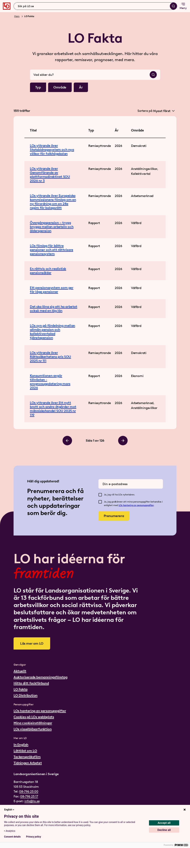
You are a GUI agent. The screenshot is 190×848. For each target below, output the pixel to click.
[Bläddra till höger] (123, 440)
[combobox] (95, 6)
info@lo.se (31, 801)
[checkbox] (100, 494)
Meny (183, 6)
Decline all (164, 830)
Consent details (12, 836)
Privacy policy (33, 836)
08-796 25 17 (29, 796)
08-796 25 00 (28, 791)
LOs (121, 505)
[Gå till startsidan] (7, 6)
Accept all (164, 822)
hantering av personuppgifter (138, 505)
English (9, 809)
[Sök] (173, 6)
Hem (16, 16)
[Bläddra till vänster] (67, 440)
